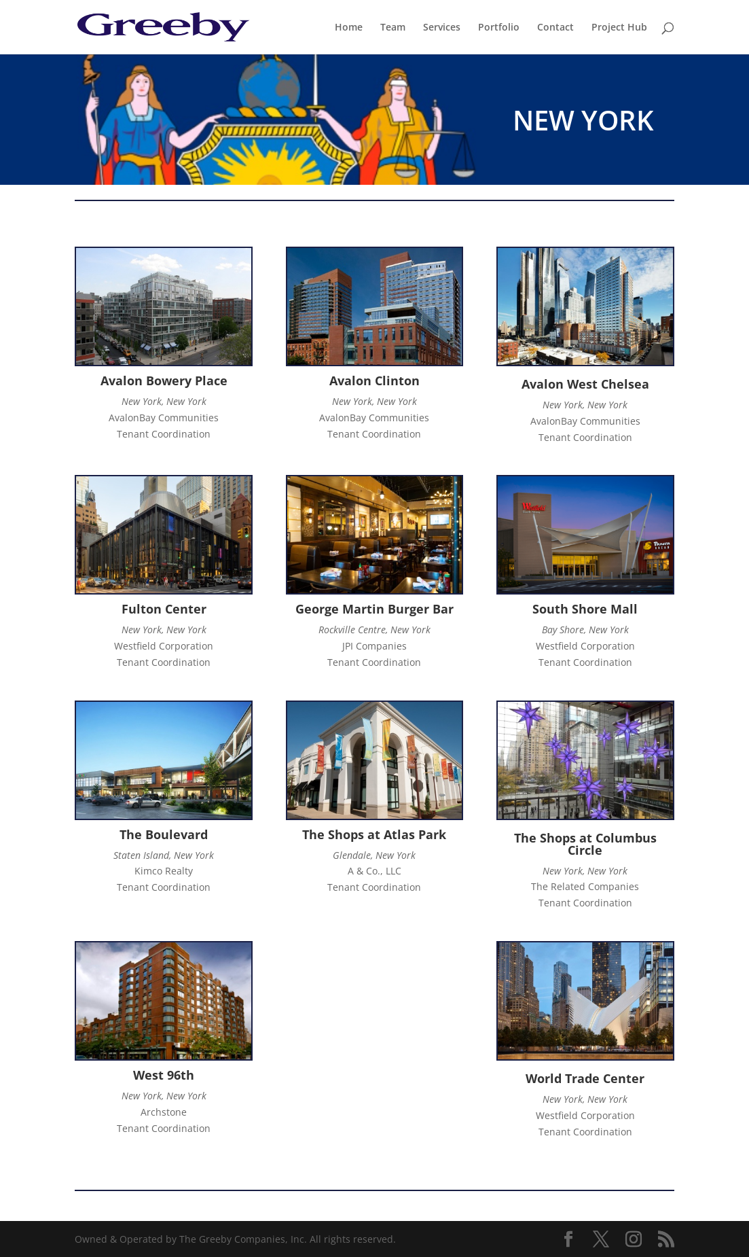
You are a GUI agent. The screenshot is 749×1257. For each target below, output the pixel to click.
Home (349, 27)
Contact (555, 27)
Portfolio (498, 27)
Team (392, 27)
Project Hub (619, 27)
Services (441, 27)
